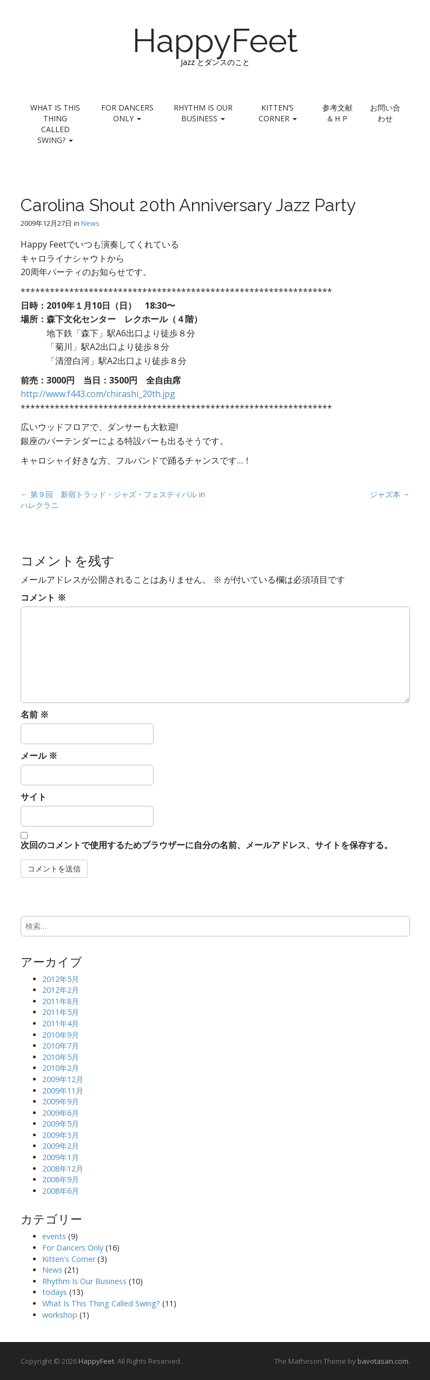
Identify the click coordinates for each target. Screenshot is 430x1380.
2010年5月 (60, 1057)
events (54, 1236)
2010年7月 (60, 1045)
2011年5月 (60, 1012)
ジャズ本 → (390, 494)
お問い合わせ (385, 112)
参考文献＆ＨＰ (337, 112)
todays (54, 1292)
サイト (34, 797)
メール (39, 755)
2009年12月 (62, 1079)
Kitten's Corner (68, 1259)
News (90, 223)
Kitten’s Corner (278, 112)
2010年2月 (60, 1068)
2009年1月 (60, 1157)
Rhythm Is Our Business (203, 112)
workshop (59, 1315)
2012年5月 (60, 979)
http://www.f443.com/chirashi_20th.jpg (98, 394)
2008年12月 (62, 1168)
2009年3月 (60, 1135)
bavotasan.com (383, 1361)
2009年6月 (60, 1113)
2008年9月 (60, 1179)
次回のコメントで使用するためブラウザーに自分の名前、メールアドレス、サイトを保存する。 (207, 845)
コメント (43, 597)
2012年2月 (60, 990)
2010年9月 (60, 1035)
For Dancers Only (127, 112)
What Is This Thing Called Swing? (55, 123)
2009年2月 (60, 1146)
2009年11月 (62, 1090)
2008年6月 (60, 1191)
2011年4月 (60, 1023)
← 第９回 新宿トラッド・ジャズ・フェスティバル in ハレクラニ (113, 499)
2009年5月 (60, 1123)
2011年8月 (60, 1001)
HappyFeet (215, 41)
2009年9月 (60, 1101)
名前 (35, 714)
